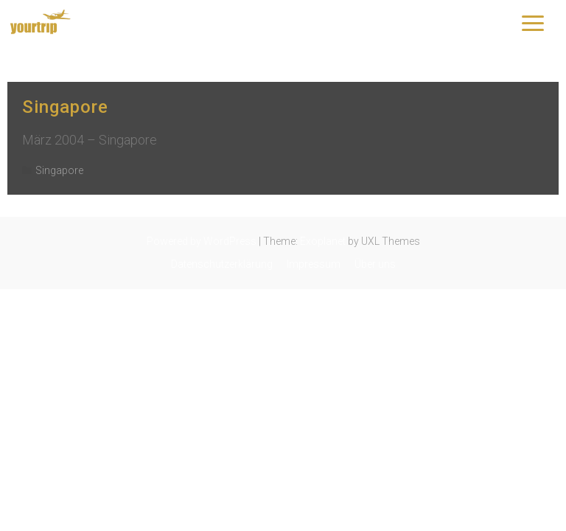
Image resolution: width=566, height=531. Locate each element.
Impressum (313, 264)
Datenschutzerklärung (222, 264)
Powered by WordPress (201, 241)
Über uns (375, 264)
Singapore (65, 107)
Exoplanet (323, 241)
